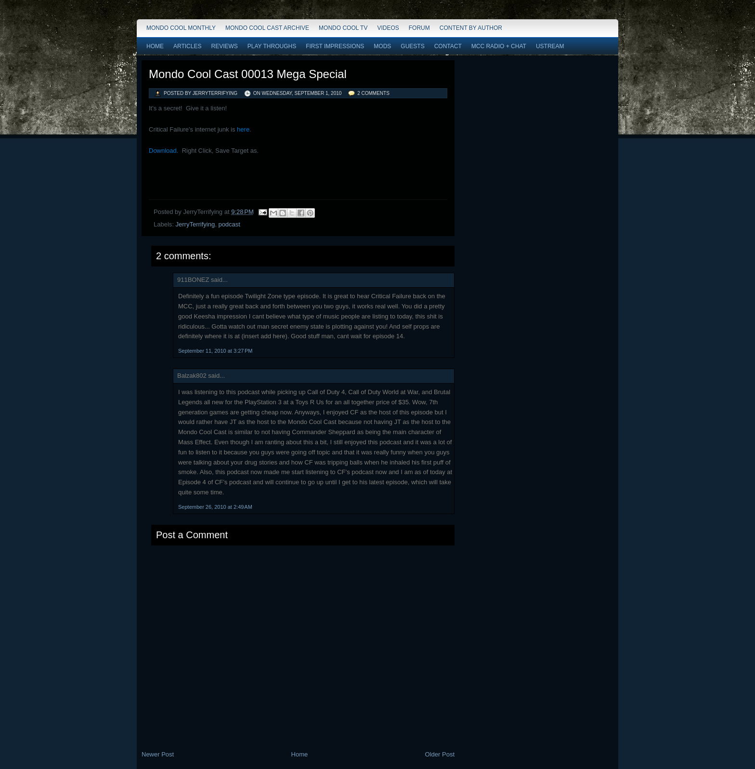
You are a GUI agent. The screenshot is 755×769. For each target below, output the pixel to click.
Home (155, 46)
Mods (382, 46)
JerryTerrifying (195, 224)
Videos (388, 28)
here (243, 129)
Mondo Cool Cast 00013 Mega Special (248, 73)
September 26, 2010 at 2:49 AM (215, 507)
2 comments (373, 93)
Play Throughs (271, 46)
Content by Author (471, 28)
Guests (412, 46)
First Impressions (335, 46)
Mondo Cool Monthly (181, 28)
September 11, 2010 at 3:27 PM (215, 351)
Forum (419, 28)
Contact (448, 46)
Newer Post (158, 754)
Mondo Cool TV (343, 28)
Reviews (224, 46)
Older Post (440, 754)
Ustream (550, 46)
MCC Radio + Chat (498, 46)
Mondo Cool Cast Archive (267, 28)
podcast (229, 224)
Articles (187, 46)
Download (163, 150)
